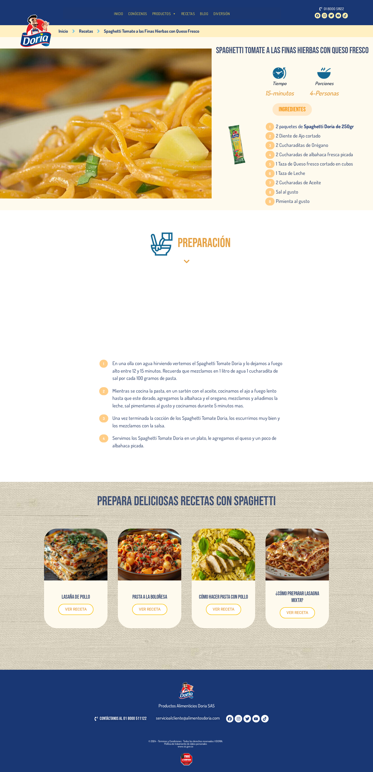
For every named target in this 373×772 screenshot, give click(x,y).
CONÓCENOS (137, 13)
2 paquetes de (315, 126)
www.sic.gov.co (185, 746)
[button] (292, 109)
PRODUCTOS (164, 14)
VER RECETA (76, 609)
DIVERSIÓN (221, 13)
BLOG (204, 13)
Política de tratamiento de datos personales (185, 743)
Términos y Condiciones (170, 741)
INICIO (118, 13)
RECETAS (188, 13)
